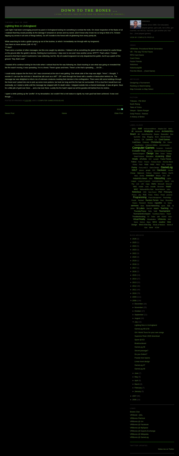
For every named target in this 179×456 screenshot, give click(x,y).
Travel (169, 214)
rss (165, 203)
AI (132, 131)
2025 (134, 242)
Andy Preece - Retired (139, 114)
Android (157, 131)
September (139, 315)
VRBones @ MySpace (139, 428)
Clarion (169, 142)
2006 (134, 400)
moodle (153, 186)
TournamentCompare (141, 214)
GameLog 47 (140, 365)
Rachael (141, 200)
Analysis (148, 131)
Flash (140, 164)
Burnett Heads (165, 137)
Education (149, 156)
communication (164, 145)
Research (142, 203)
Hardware (161, 170)
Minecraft (169, 184)
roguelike (59, 100)
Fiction (140, 162)
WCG (154, 222)
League (133, 181)
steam (156, 208)
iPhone (158, 176)
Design (150, 153)
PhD (160, 192)
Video (170, 216)
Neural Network (160, 189)
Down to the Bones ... (89, 10)
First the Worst (168, 162)
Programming (139, 197)
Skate (142, 206)
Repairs (134, 203)
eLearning (159, 156)
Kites (150, 178)
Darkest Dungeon (139, 153)
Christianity (156, 142)
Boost (157, 137)
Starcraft (149, 208)
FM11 (158, 164)
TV (148, 216)
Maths (153, 184)
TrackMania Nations (158, 214)
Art (139, 134)
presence (169, 195)
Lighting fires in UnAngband (20, 26)
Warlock (142, 222)
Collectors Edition (151, 145)
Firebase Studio (156, 162)
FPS (163, 164)
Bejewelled (164, 134)
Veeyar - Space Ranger (139, 110)
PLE (145, 195)
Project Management (154, 197)
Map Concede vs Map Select (141, 89)
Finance (146, 162)
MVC (136, 189)
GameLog (167, 167)
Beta (171, 134)
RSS (119, 109)
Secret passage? (141, 351)
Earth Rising (135, 104)
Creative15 (168, 148)
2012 (134, 286)
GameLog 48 (140, 347)
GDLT (134, 170)
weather (162, 222)
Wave (149, 222)
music (168, 186)
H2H (153, 170)
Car (156, 139)
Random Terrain (152, 200)
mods (147, 186)
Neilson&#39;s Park (146, 189)
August (138, 318)
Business (137, 139)
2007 (134, 396)
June (137, 373)
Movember (160, 186)
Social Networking (152, 206)
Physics (134, 195)
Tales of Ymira (136, 107)
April (137, 380)
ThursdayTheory (140, 211)
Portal (163, 195)
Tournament (164, 211)
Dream (163, 153)
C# (143, 140)
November (139, 307)
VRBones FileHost (137, 418)
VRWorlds (162, 219)
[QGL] (134, 129)
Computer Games (46, 100)
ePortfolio (143, 159)
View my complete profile (142, 37)
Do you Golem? (141, 354)
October (138, 311)
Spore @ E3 (139, 340)
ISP (168, 176)
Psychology (167, 197)
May (136, 377)
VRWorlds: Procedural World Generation (146, 49)
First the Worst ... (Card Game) (142, 71)
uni (158, 216)
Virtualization (151, 219)
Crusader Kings (139, 151)
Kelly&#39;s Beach (140, 178)
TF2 (171, 208)
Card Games (164, 139)
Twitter (153, 216)
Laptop (169, 178)
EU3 (150, 159)
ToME (155, 211)
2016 (134, 271)
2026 (134, 239)
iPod (164, 176)
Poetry (150, 195)
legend (167, 181)
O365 (144, 192)
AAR (140, 128)
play (140, 195)
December (139, 304)
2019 (134, 261)
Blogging (150, 137)
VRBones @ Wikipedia (139, 434)
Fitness (135, 164)
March (137, 384)
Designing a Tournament (140, 83)
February (138, 388)
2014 (134, 279)
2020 (134, 257)
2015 (134, 275)
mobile (141, 186)
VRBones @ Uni (136, 421)
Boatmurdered (140, 343)
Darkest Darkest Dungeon (163, 151)
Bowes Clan (135, 412)
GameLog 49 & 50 (142, 329)
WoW (151, 227)
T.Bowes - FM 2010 (138, 101)
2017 (134, 268)
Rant (162, 200)
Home (64, 113)
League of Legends (144, 181)
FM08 (146, 164)
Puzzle (134, 200)
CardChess (136, 142)
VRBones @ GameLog (139, 437)
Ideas (136, 176)
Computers (159, 148)
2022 (134, 253)
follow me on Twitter (166, 449)
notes (168, 189)
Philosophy (168, 192)
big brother (137, 137)
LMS (142, 184)
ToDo (150, 211)
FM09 (152, 164)
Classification (138, 145)
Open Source (152, 192)
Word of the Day (145, 225)
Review (150, 203)
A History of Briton (137, 117)
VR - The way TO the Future (141, 52)
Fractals (169, 164)
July (136, 322)
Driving (169, 153)
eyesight (155, 159)
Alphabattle (138, 131)
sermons (135, 205)
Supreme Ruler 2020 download (147, 336)
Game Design (154, 167)
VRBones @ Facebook (139, 424)
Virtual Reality (139, 219)
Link (137, 184)
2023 (134, 250)
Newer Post (9, 113)
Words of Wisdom (159, 225)
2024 (134, 246)
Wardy (136, 222)
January (138, 391)
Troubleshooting (138, 216)
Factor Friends (136, 61)
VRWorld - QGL (136, 415)
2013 (134, 282)
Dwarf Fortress (139, 156)
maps (147, 184)
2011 (134, 290)
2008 (134, 300)
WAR (169, 219)
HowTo (171, 173)
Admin (170, 129)
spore (163, 206)
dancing (150, 151)
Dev (157, 153)
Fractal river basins (142, 358)
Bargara (156, 134)
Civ (164, 142)
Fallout (133, 162)
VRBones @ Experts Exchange (142, 431)
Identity (142, 176)
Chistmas (146, 142)
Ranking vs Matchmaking (140, 86)
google (148, 170)
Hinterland (156, 173)
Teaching (164, 208)
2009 (134, 297)
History (164, 173)
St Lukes (140, 208)
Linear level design (142, 361)
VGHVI (164, 216)
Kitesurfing (159, 178)
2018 (134, 264)
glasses (141, 170)
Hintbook (148, 173)
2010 (134, 293)
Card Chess (135, 58)
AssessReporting (147, 134)
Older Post (118, 113)
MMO (135, 186)
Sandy (170, 203)
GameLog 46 (140, 369)
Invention (150, 175)
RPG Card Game (137, 55)
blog (143, 137)
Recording (169, 200)
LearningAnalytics (157, 181)
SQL (168, 206)
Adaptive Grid (162, 129)
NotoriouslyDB (136, 68)
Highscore (140, 173)
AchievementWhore (150, 129)
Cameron (149, 140)
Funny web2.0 (143, 167)
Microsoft (161, 184)
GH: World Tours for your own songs (149, 332)
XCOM (157, 227)
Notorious (134, 64)
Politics (156, 195)
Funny (134, 167)
